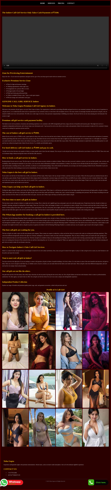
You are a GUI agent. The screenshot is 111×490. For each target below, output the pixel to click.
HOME (42, 3)
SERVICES (51, 3)
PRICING (61, 3)
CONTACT (70, 3)
